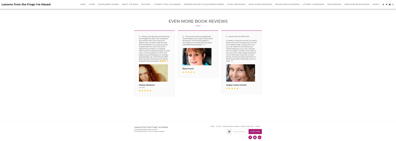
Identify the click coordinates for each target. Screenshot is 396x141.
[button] (383, 4)
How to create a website (156, 131)
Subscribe (255, 132)
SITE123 (145, 131)
